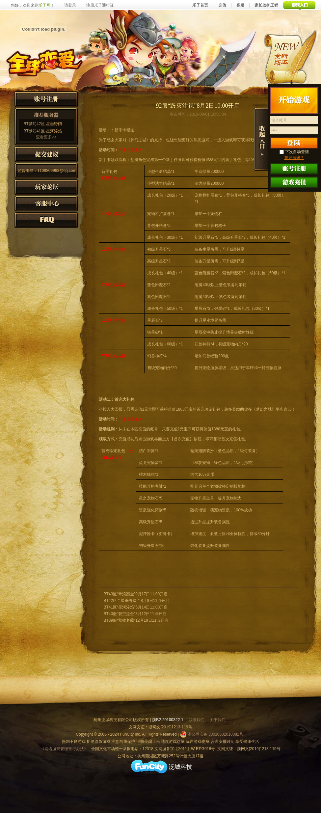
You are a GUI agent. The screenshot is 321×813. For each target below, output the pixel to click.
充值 (222, 5)
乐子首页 (200, 5)
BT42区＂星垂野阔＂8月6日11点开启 (136, 600)
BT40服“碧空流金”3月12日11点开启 (135, 613)
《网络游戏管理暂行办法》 (64, 748)
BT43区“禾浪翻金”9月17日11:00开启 (136, 594)
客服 (240, 5)
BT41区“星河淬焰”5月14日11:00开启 (136, 607)
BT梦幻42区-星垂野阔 (43, 124)
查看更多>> (46, 137)
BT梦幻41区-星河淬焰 (43, 131)
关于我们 (218, 720)
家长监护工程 (266, 5)
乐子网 (44, 5)
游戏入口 (299, 5)
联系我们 (196, 720)
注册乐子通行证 (100, 5)
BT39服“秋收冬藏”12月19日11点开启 (136, 620)
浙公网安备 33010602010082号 (211, 734)
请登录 (70, 5)
